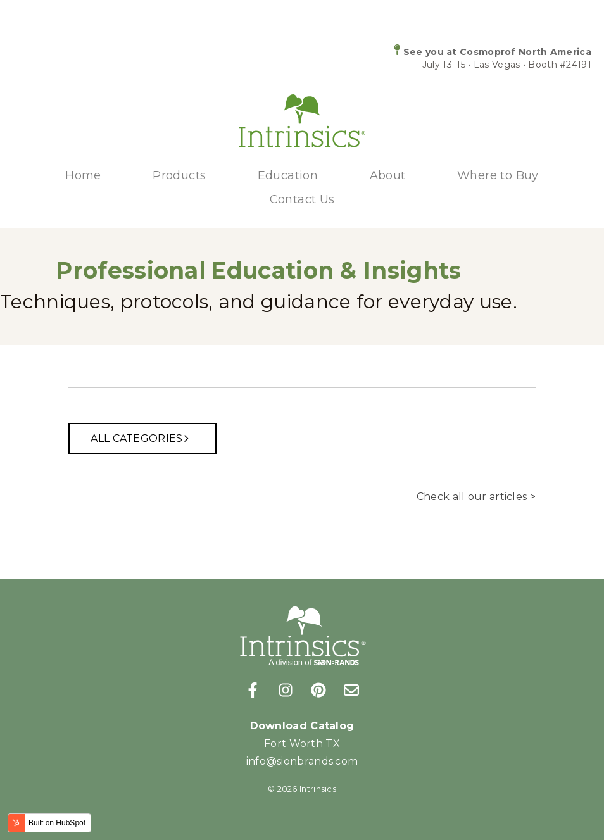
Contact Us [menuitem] (302, 199)
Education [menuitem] (288, 175)
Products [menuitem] (179, 175)
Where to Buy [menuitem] (498, 175)
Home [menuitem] (83, 175)
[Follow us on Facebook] (252, 690)
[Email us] (351, 690)
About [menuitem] (388, 175)
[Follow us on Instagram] (285, 690)
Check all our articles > (476, 497)
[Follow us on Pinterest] (318, 690)
